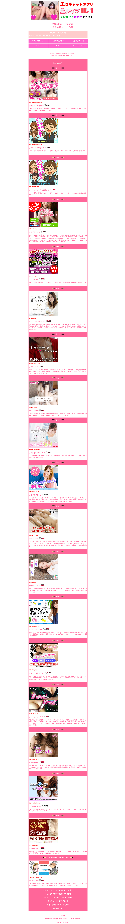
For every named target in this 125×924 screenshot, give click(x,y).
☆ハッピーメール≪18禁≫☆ (39, 190)
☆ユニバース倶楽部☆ (37, 321)
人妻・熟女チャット (78, 41)
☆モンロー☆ (33, 539)
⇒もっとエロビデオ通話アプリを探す (58, 894)
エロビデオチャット (38, 41)
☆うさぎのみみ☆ (35, 806)
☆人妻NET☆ (34, 762)
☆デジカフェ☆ (34, 232)
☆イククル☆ (33, 585)
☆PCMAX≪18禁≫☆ (36, 148)
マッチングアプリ (78, 46)
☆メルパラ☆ (33, 411)
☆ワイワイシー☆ (35, 495)
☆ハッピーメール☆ (36, 717)
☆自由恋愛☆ (33, 848)
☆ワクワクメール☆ (36, 629)
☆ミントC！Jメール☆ (37, 453)
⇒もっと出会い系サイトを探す (58, 905)
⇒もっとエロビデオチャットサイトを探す (58, 890)
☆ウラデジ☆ (33, 279)
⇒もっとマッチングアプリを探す (58, 901)
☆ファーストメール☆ (37, 673)
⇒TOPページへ (58, 908)
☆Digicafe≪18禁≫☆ (36, 106)
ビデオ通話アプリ (58, 41)
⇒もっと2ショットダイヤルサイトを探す (58, 897)
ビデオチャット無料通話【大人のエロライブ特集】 (62, 918)
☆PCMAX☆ (33, 367)
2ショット (38, 46)
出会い (58, 46)
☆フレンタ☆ (33, 881)
